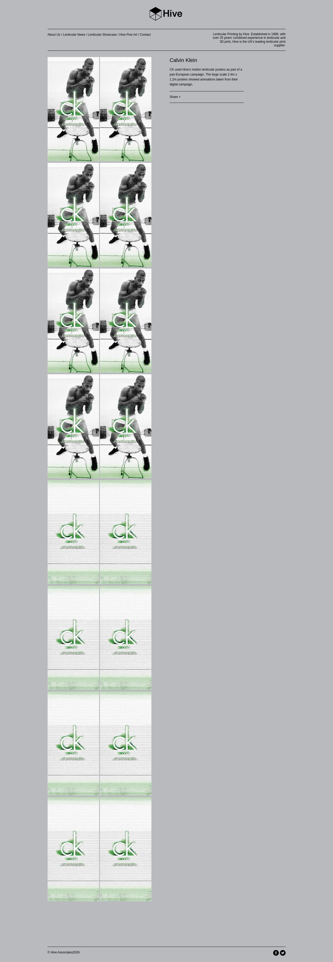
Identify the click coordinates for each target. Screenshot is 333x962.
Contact (145, 34)
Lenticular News (74, 34)
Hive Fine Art (128, 34)
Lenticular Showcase (102, 34)
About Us (54, 34)
